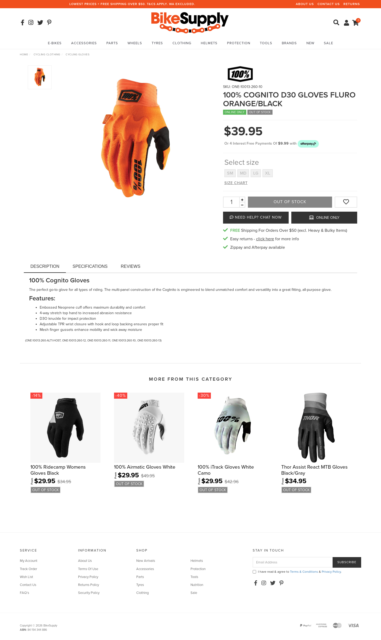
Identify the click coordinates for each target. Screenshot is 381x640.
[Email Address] (293, 562)
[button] (308, 143)
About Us (305, 4)
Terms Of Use (88, 569)
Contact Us (329, 4)
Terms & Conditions (304, 572)
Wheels (135, 43)
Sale (328, 43)
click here (265, 239)
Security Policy (88, 593)
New (310, 43)
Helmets (209, 43)
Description (44, 266)
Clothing (182, 43)
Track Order (28, 569)
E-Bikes (55, 43)
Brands (289, 43)
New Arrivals (145, 561)
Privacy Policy (88, 577)
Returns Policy (88, 585)
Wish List (26, 577)
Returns (351, 4)
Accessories (84, 43)
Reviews (130, 266)
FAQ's (24, 593)
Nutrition (196, 585)
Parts (112, 43)
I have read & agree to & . (297, 572)
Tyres (157, 43)
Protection (238, 43)
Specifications (89, 266)
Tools (266, 43)
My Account (28, 561)
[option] (135, 141)
